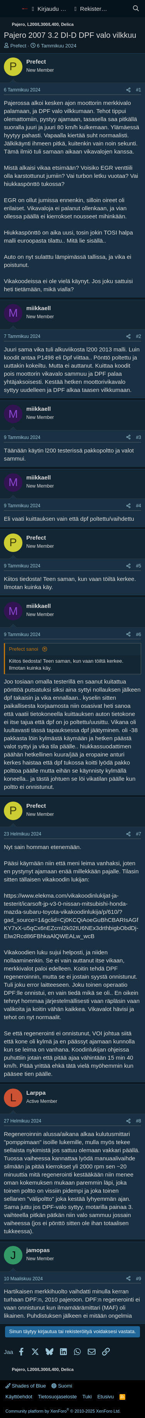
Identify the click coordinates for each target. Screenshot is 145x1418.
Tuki (87, 1396)
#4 (138, 505)
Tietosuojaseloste (57, 1396)
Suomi (61, 1386)
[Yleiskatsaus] (120, 9)
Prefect (18, 46)
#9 (138, 1278)
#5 (138, 566)
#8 (138, 1121)
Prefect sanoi (24, 649)
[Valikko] (11, 9)
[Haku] (135, 9)
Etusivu (105, 1396)
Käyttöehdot (18, 1396)
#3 (138, 437)
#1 (138, 90)
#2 (138, 336)
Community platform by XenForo (63, 1411)
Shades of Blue (25, 1386)
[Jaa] (128, 90)
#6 (138, 634)
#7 (138, 834)
